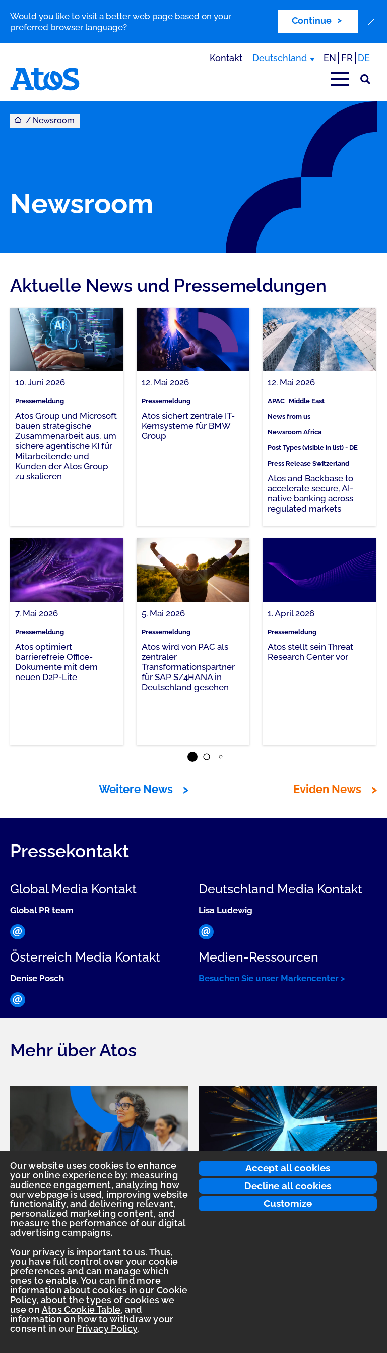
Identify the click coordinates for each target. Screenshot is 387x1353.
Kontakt (226, 57)
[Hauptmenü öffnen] (340, 79)
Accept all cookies (287, 1167)
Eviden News (327, 789)
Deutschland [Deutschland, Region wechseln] (279, 57)
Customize (288, 1203)
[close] (371, 22)
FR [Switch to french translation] (347, 57)
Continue (312, 20)
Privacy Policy (106, 1328)
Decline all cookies (287, 1185)
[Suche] (365, 79)
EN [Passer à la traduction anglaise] (330, 57)
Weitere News (136, 789)
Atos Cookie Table (81, 1309)
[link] (66, 417)
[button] (192, 757)
